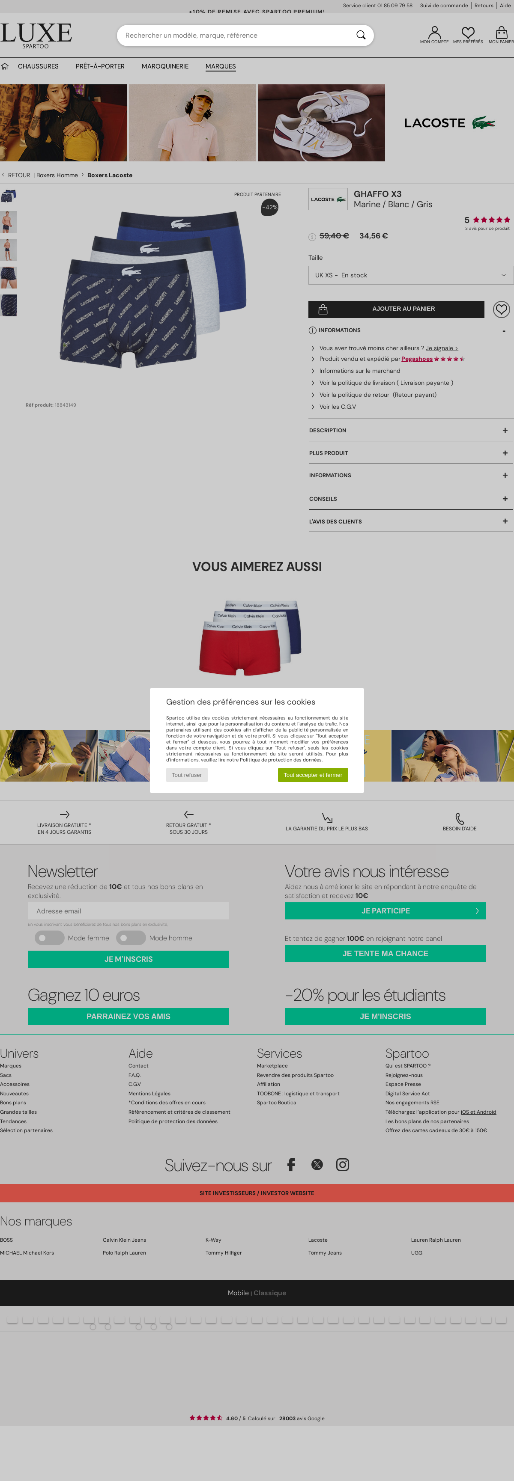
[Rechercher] (361, 35)
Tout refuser (187, 775)
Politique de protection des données (281, 760)
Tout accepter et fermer (313, 775)
